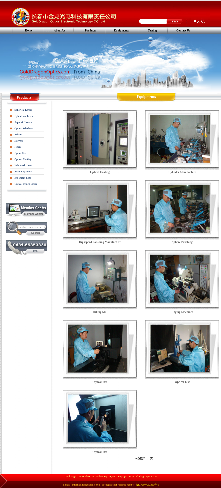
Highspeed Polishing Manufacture (100, 242)
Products (90, 30)
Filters (17, 146)
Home (29, 30)
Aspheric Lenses (23, 122)
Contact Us (183, 30)
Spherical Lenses (23, 109)
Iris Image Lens (22, 177)
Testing (152, 30)
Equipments (121, 30)
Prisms (18, 134)
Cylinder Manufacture (182, 172)
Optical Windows (23, 128)
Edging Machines (182, 312)
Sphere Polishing (182, 242)
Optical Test (99, 381)
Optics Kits (20, 153)
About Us (59, 30)
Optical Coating (22, 159)
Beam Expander (23, 171)
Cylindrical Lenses (24, 116)
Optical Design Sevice (25, 183)
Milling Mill (99, 312)
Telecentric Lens (23, 165)
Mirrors (18, 140)
